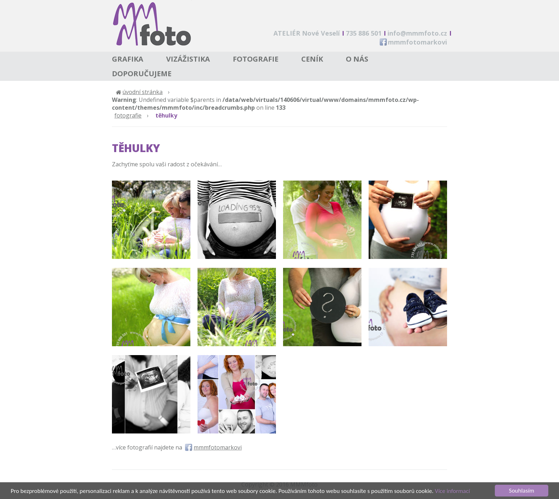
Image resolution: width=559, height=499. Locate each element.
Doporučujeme (141, 73)
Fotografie (255, 59)
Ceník (312, 59)
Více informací (452, 493)
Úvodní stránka (142, 92)
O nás (357, 59)
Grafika (127, 59)
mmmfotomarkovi (417, 42)
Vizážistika (188, 59)
